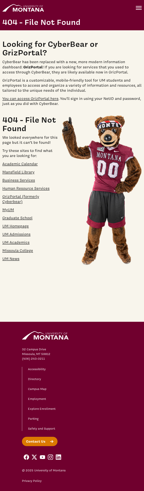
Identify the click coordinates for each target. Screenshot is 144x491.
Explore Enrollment (42, 409)
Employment (37, 399)
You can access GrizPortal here (30, 98)
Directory (34, 379)
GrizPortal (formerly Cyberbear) (20, 199)
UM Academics (16, 242)
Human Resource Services (26, 188)
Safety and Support (41, 429)
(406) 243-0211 (33, 359)
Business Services (18, 180)
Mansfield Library (18, 171)
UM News (10, 258)
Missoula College (17, 250)
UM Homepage (15, 225)
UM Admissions (16, 234)
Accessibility (37, 369)
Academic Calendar (20, 163)
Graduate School (17, 217)
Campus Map (37, 389)
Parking (33, 419)
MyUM (8, 209)
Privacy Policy (32, 481)
